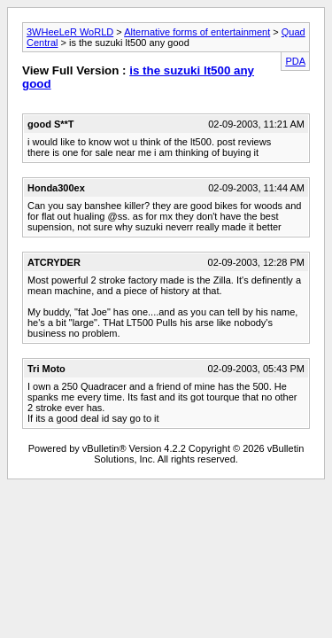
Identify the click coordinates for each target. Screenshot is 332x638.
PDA (295, 61)
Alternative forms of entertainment (197, 32)
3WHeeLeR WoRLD (70, 32)
